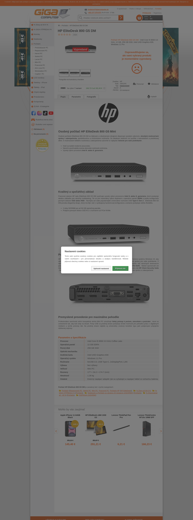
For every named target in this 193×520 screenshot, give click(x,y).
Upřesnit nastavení (101, 269)
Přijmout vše (120, 268)
